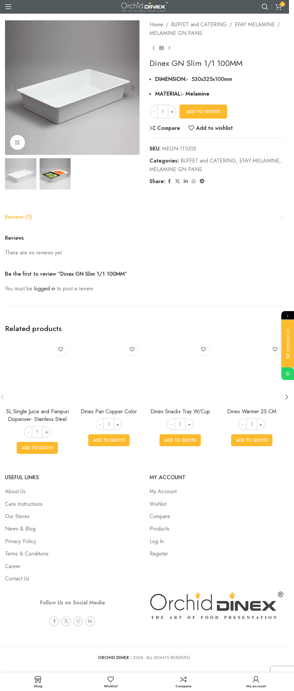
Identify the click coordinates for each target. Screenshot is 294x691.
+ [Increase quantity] (172, 111)
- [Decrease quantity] (153, 111)
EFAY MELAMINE (255, 24)
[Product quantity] (163, 112)
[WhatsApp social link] (194, 181)
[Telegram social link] (202, 181)
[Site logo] (144, 6)
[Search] (265, 6)
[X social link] (177, 181)
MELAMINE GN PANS (175, 33)
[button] (11, 87)
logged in (44, 288)
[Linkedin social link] (186, 181)
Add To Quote (203, 111)
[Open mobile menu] (8, 6)
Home (156, 24)
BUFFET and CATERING (199, 24)
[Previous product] (153, 48)
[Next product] (169, 48)
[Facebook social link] (169, 181)
